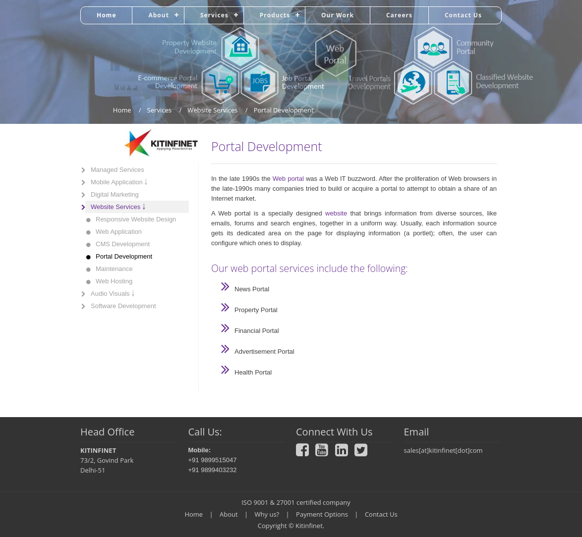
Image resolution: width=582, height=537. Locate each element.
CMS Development (123, 244)
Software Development (123, 306)
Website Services (212, 110)
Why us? (267, 514)
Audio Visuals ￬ (113, 293)
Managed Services (117, 169)
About (158, 15)
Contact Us (463, 15)
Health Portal (253, 372)
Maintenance (114, 268)
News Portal (251, 289)
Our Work (337, 15)
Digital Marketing (115, 194)
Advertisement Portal (264, 351)
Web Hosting (114, 281)
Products (275, 15)
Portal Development (124, 256)
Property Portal (256, 310)
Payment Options (322, 514)
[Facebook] (305, 452)
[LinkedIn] (344, 452)
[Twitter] (363, 452)
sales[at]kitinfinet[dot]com (443, 450)
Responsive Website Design (136, 219)
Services (214, 15)
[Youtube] (324, 452)
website (336, 213)
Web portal (288, 178)
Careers (399, 15)
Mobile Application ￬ (119, 182)
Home (106, 15)
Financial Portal (256, 330)
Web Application (119, 231)
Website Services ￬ (118, 207)
